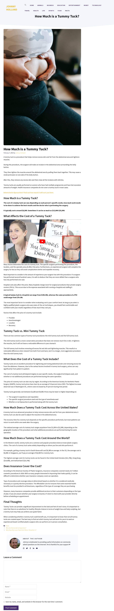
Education (61, 5)
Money (86, 5)
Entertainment (74, 5)
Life (43, 11)
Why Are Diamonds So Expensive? (16, 528)
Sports (51, 11)
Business (50, 5)
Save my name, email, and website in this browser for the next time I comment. (34, 602)
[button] (25, 5)
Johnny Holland (11, 8)
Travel (27, 11)
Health (36, 11)
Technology (96, 5)
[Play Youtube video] (42, 241)
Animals (40, 5)
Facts (67, 11)
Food (60, 11)
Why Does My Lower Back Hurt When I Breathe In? (21, 530)
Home (32, 5)
